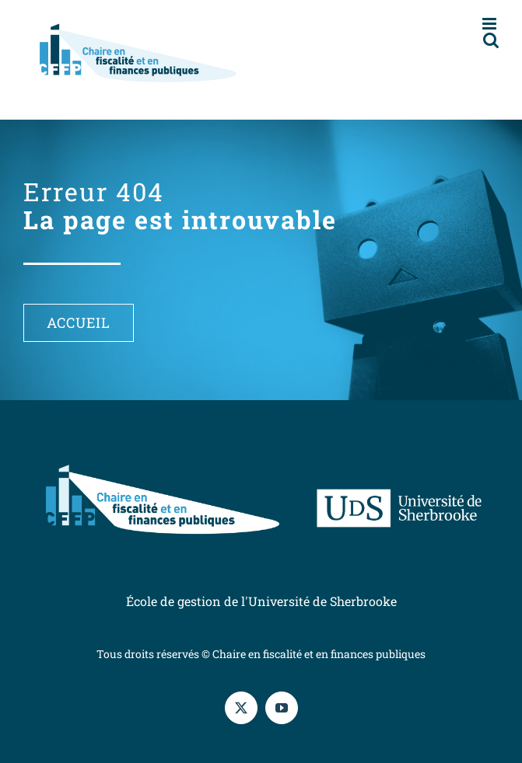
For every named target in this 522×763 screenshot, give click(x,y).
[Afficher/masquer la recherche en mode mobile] (491, 40)
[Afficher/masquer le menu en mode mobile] (490, 24)
